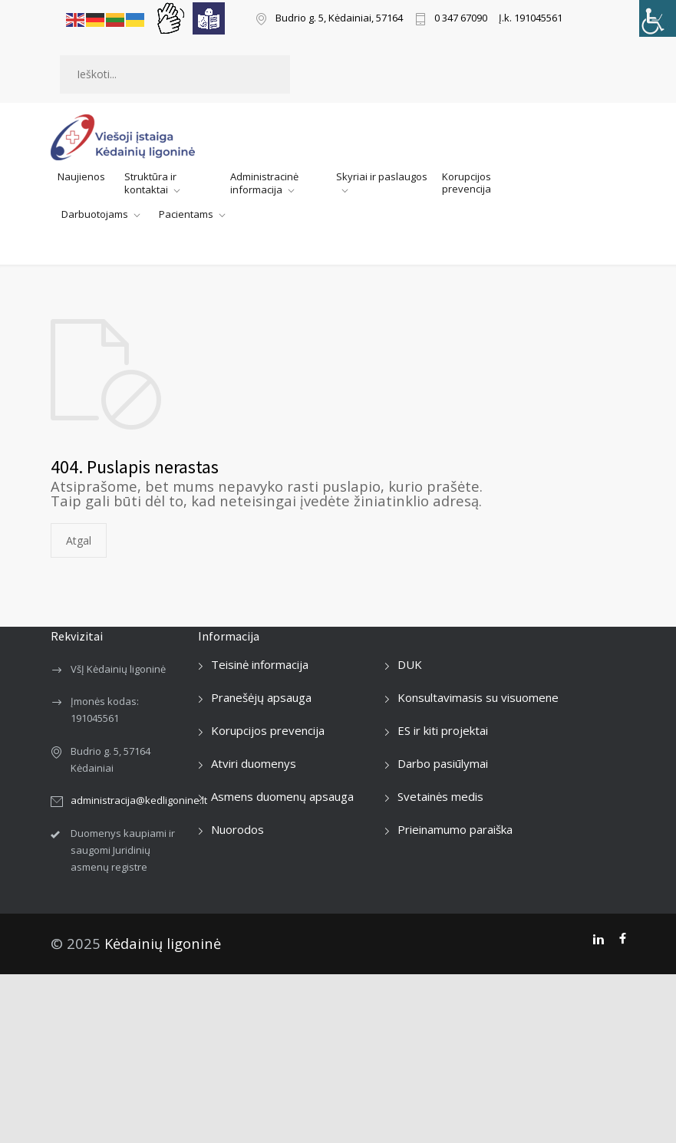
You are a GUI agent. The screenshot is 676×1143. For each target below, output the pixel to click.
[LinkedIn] (598, 939)
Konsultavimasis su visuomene (478, 697)
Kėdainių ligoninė (162, 943)
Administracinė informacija (264, 183)
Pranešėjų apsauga (261, 697)
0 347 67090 (460, 19)
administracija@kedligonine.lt (139, 800)
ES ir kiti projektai (442, 730)
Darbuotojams (94, 215)
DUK (409, 664)
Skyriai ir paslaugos (381, 176)
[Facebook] (622, 939)
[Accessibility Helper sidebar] (657, 18)
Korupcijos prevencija (466, 183)
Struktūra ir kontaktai (150, 183)
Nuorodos (237, 829)
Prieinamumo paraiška (455, 829)
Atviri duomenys (253, 763)
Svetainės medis (440, 796)
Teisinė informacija (259, 664)
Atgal (78, 540)
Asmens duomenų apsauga (282, 796)
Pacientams (186, 215)
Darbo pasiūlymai (442, 763)
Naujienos (81, 176)
